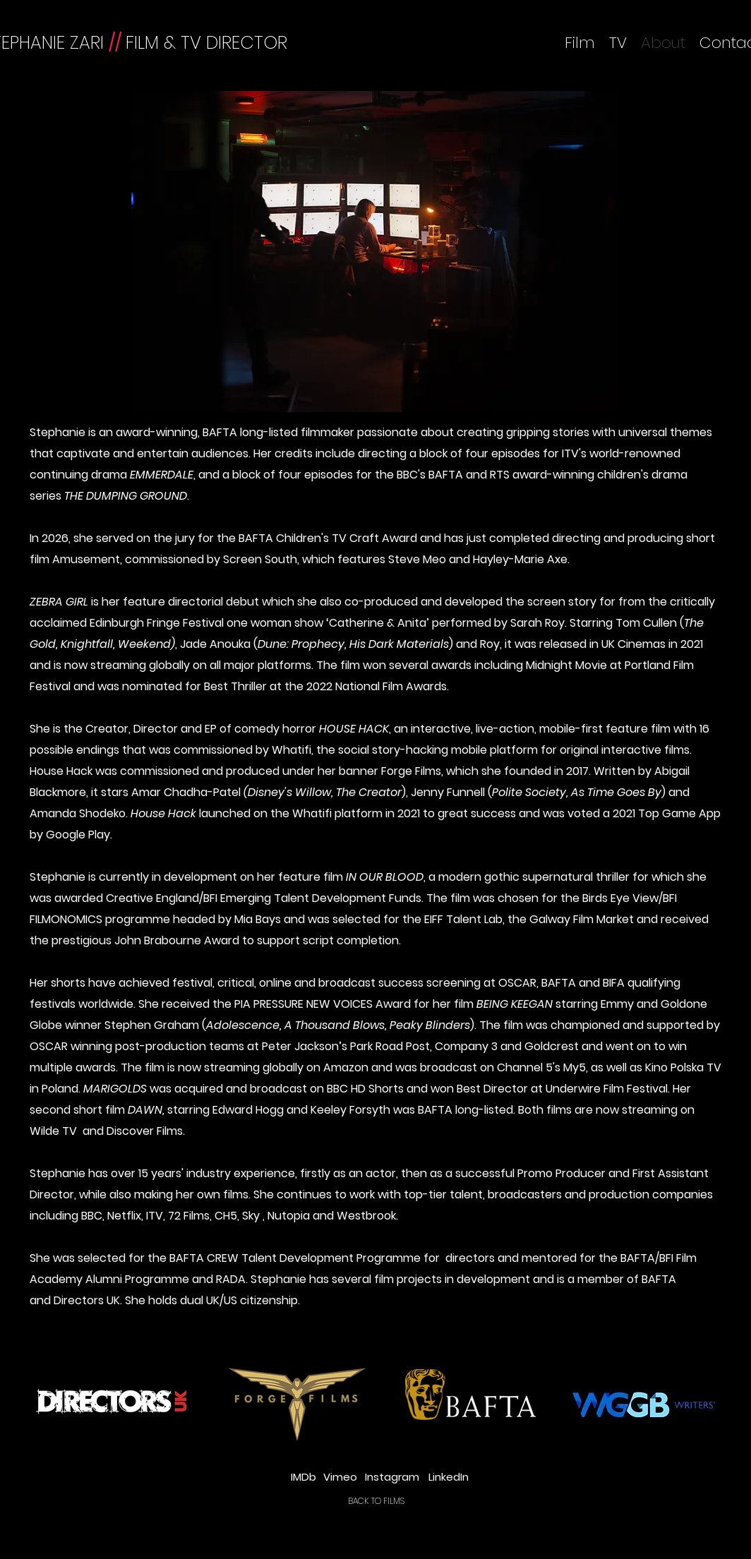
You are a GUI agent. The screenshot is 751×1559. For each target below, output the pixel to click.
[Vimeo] (340, 1476)
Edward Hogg (248, 1110)
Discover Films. (146, 1131)
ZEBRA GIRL (59, 602)
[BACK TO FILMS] (375, 1501)
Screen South (260, 559)
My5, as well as (602, 1067)
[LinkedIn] (448, 1476)
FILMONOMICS (66, 919)
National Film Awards (391, 686)
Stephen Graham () (289, 1025)
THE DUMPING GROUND (125, 496)
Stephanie (57, 432)
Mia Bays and (271, 919)
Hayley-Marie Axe (520, 559)
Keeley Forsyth (350, 1110)
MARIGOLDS (115, 1089)
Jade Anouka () (316, 644)
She (135, 1300)
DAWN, (147, 1110)
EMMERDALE (161, 475)
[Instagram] (392, 1476)
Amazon (347, 1067)
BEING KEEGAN (514, 1004)
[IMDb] (303, 1476)
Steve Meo (417, 559)
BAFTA (256, 538)
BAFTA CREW (204, 1258)
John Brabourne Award (176, 940)
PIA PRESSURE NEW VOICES (303, 1004)
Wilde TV (56, 1131)
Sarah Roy (537, 623)
